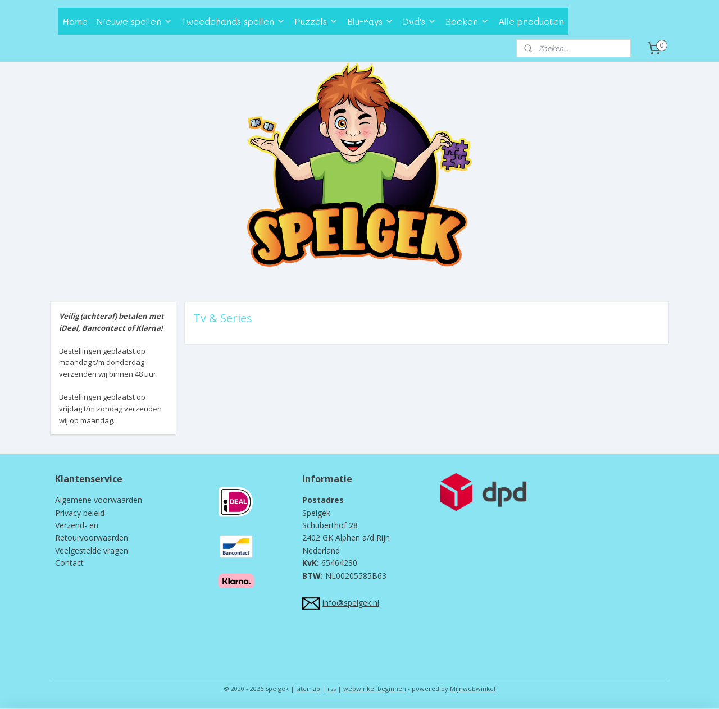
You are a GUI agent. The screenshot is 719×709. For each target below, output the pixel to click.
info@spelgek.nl (350, 602)
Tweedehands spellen (233, 21)
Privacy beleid (79, 512)
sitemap (308, 688)
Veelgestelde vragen (91, 550)
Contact (69, 562)
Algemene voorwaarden (98, 500)
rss (331, 688)
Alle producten (531, 21)
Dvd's (419, 21)
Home (75, 21)
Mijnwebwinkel (472, 688)
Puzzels (316, 21)
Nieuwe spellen (134, 21)
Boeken (467, 21)
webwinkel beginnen (374, 688)
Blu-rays (370, 21)
